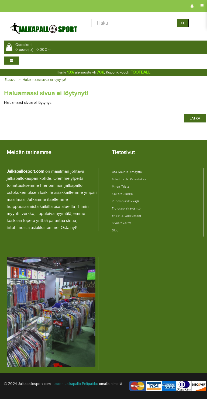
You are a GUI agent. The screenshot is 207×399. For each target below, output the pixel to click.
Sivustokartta (122, 223)
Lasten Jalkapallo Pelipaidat (75, 383)
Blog (115, 230)
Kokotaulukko (122, 194)
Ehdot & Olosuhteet (126, 216)
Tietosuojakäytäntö (126, 208)
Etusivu (10, 80)
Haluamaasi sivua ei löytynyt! (44, 80)
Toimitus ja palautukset (130, 179)
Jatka (195, 118)
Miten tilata (121, 186)
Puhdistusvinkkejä (125, 201)
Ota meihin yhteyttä (127, 172)
